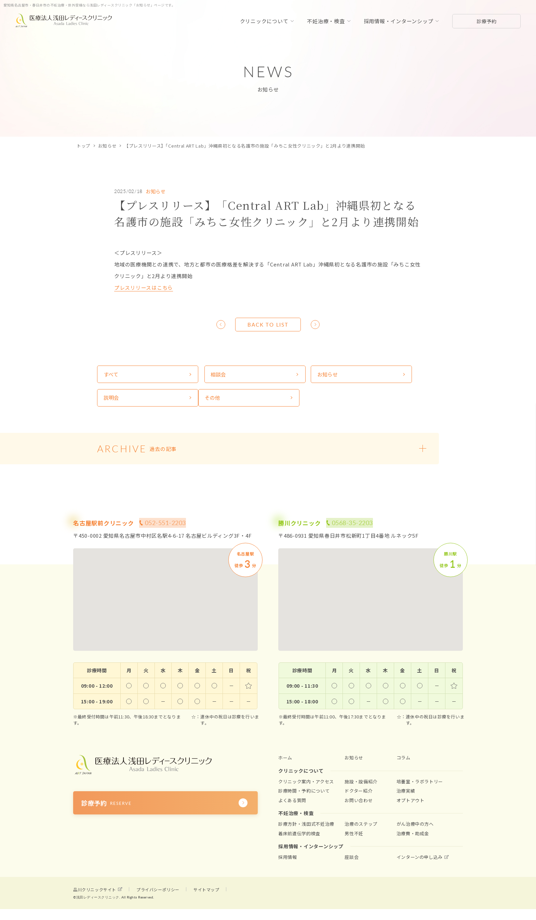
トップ (84, 145)
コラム (404, 762)
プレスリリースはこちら (143, 287)
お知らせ (107, 145)
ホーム (285, 762)
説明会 (373, 375)
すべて (111, 375)
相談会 (199, 375)
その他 (112, 401)
